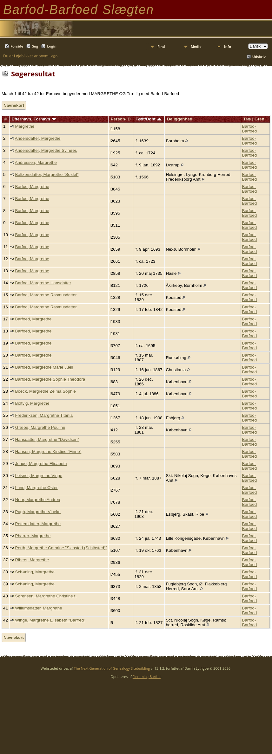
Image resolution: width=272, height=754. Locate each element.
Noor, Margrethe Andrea (37, 499)
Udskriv (259, 56)
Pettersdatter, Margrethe (38, 523)
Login (51, 46)
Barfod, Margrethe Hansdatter (43, 282)
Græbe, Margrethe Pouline (40, 427)
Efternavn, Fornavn (34, 119)
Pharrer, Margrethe (33, 535)
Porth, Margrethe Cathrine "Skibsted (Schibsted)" (61, 547)
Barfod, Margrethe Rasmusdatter (46, 295)
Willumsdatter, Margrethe (38, 608)
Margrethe (25, 126)
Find (161, 46)
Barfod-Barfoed (249, 128)
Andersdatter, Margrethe (38, 138)
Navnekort (13, 105)
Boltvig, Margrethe (32, 403)
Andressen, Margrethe (36, 162)
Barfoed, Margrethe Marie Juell (44, 367)
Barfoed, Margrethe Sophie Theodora (50, 379)
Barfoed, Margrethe (33, 319)
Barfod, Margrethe (32, 186)
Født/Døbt (149, 119)
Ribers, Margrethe (32, 559)
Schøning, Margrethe (35, 572)
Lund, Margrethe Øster (36, 487)
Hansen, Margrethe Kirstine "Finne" (48, 451)
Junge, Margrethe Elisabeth (41, 463)
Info (227, 46)
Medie (196, 46)
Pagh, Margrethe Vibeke (38, 511)
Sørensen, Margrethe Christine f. (45, 596)
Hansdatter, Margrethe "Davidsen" (47, 439)
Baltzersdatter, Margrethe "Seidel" (47, 174)
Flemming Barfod (147, 676)
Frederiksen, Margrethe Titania (44, 415)
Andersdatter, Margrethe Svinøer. (46, 150)
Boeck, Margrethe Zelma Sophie (45, 391)
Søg (35, 46)
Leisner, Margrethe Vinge (39, 475)
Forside (16, 46)
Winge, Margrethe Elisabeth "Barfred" (50, 620)
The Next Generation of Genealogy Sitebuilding (112, 668)
